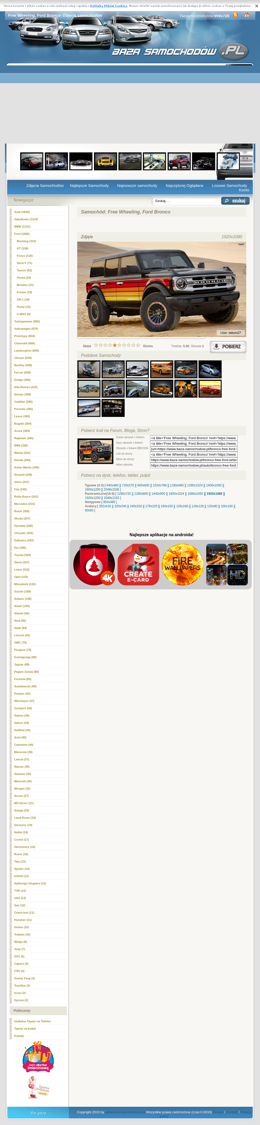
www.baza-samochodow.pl (125, 1112)
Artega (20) (21, 810)
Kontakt (232, 1112)
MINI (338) (21, 445)
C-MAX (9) (24, 314)
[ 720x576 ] (127, 485)
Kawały (19, 1035)
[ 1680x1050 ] (195, 494)
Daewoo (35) (22, 773)
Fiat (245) (20, 489)
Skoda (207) (22, 518)
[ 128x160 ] (182, 506)
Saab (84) (20, 627)
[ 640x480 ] (112, 485)
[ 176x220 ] (151, 506)
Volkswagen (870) (26, 328)
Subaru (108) (23, 598)
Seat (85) (20, 620)
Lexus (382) (22, 416)
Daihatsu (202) (24, 540)
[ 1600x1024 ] (176, 494)
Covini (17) (21, 839)
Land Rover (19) (25, 817)
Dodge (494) (22, 379)
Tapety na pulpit (25, 1028)
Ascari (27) (21, 795)
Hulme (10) (21, 927)
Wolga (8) (20, 941)
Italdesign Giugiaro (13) (30, 883)
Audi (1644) (22, 211)
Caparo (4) (21, 963)
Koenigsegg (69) (25, 657)
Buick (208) (22, 511)
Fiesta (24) (24, 277)
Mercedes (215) (24, 503)
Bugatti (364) (23, 423)
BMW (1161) (22, 226)
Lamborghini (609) (26, 350)
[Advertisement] (130, 104)
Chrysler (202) (23, 533)
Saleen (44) (21, 715)
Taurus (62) (24, 270)
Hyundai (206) (23, 525)
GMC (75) (20, 642)
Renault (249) (23, 474)
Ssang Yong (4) (24, 978)
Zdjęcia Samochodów (44, 185)
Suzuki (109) (22, 591)
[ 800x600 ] (143, 485)
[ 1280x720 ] (124, 494)
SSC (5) (19, 956)
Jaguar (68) (22, 664)
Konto (244, 190)
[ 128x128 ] (197, 506)
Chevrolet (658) (24, 343)
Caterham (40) (23, 744)
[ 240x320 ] (136, 506)
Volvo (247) (21, 482)
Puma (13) (24, 306)
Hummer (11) (23, 919)
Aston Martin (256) (26, 467)
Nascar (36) (22, 766)
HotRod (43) (22, 730)
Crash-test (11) (24, 912)
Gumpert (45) (23, 708)
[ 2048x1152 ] (111, 498)
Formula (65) (22, 679)
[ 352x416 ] (105, 506)
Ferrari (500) (22, 372)
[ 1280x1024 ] (194, 485)
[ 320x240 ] (120, 506)
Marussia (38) (23, 752)
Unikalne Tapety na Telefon (32, 1021)
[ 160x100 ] (166, 506)
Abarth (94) (21, 613)
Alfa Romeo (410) (26, 387)
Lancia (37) (21, 759)
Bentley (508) (23, 365)
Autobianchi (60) (25, 686)
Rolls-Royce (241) (26, 496)
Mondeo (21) (25, 284)
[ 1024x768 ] (159, 485)
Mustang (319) (26, 241)
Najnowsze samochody (137, 185)
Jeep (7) (19, 949)
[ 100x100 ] (227, 506)
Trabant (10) (22, 934)
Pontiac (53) (22, 693)
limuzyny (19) (23, 825)
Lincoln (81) (22, 635)
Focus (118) (25, 255)
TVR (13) (20, 890)
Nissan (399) (22, 394)
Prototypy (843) (24, 336)
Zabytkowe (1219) (26, 219)
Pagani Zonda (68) (26, 671)
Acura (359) (22, 430)
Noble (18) (21, 832)
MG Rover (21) (24, 803)
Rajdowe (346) (24, 438)
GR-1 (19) (23, 299)
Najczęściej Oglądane (184, 185)
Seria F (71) (24, 263)
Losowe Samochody (229, 185)
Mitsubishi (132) (25, 584)
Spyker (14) (22, 868)
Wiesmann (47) (24, 700)
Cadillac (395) (23, 401)
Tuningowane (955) (27, 321)
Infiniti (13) (21, 876)
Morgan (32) (22, 788)
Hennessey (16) (24, 846)
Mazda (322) (22, 452)
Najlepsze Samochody (89, 185)
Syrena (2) (21, 1000)
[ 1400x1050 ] (213, 485)
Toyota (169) (22, 555)
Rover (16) (21, 854)
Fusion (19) (24, 292)
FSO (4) (19, 971)
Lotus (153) (22, 569)
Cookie (218, 1112)
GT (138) (22, 248)
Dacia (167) (21, 562)
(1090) (22, 233)
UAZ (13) (20, 898)
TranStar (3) (22, 985)
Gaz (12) (19, 905)
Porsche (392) (23, 409)
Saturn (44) (21, 722)
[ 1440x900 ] (158, 494)
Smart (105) (22, 606)
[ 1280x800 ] (141, 494)
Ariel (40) (20, 737)
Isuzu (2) (20, 992)
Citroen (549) (23, 357)
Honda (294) (22, 460)
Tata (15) (20, 861)
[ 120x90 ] (212, 506)
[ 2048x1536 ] (111, 489)
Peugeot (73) (22, 649)
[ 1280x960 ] (176, 485)
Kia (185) (20, 547)
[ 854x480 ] (109, 502)
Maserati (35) (23, 781)
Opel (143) (21, 576)
